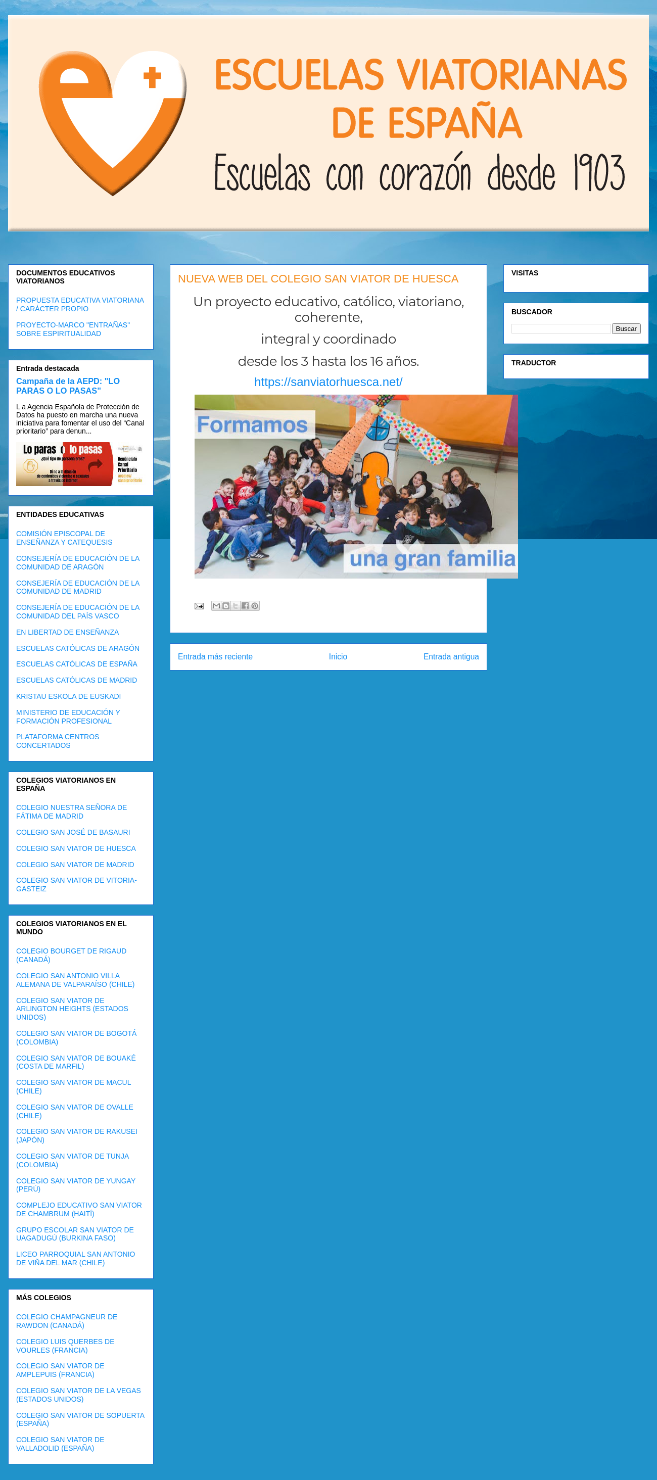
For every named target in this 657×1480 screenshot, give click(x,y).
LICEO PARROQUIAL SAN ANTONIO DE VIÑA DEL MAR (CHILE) (75, 1258)
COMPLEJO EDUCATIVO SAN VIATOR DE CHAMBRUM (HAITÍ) (79, 1209)
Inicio (338, 656)
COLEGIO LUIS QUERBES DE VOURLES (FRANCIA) (65, 1346)
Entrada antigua (451, 656)
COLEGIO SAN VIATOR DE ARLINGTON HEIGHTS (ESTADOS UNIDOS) (72, 1009)
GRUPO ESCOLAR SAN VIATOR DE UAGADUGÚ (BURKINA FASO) (75, 1234)
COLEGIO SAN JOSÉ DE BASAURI (73, 832)
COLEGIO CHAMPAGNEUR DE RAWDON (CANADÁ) (66, 1321)
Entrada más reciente (215, 656)
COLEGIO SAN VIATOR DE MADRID (75, 865)
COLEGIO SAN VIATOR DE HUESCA (76, 848)
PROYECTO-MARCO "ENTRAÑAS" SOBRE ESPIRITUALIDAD (73, 329)
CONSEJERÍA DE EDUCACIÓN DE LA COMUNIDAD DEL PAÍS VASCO (77, 611)
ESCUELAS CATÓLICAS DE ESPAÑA (76, 664)
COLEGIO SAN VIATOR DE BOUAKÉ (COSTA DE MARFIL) (76, 1062)
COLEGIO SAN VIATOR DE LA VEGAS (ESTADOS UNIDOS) (78, 1395)
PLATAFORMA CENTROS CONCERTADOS (57, 741)
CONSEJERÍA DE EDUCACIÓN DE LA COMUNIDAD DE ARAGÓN (77, 562)
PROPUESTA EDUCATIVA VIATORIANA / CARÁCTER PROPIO (80, 304)
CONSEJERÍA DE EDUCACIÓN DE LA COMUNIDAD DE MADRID (77, 587)
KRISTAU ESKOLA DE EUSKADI (68, 696)
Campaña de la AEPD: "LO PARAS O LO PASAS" (68, 385)
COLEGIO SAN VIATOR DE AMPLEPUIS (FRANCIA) (60, 1370)
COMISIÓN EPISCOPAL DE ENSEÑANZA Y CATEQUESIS (64, 538)
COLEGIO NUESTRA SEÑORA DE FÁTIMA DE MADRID (71, 811)
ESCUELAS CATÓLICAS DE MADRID (76, 680)
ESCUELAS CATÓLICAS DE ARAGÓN (77, 648)
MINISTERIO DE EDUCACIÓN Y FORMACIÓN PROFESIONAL (68, 716)
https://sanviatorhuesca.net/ (328, 382)
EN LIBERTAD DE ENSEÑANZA (67, 632)
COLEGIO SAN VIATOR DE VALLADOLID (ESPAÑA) (60, 1444)
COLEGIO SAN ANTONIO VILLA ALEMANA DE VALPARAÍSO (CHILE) (75, 980)
